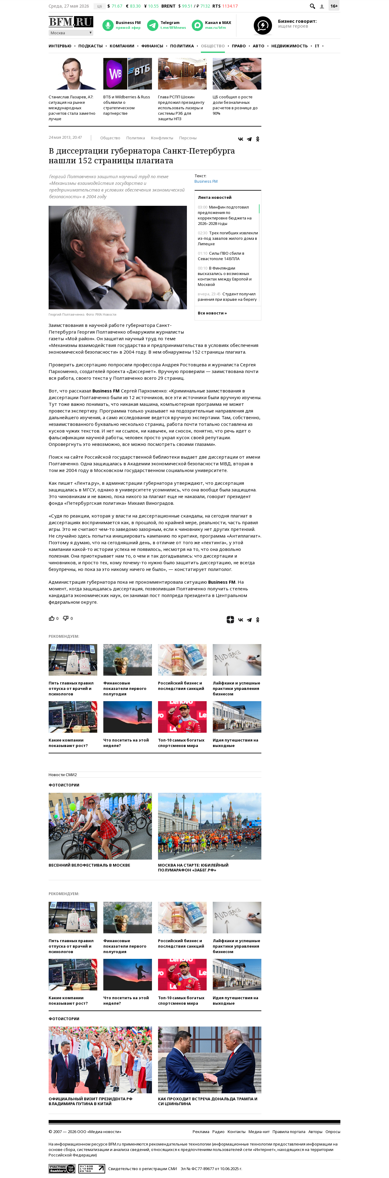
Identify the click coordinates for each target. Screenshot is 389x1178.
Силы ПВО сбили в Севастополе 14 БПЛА (221, 255)
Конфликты (162, 137)
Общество (213, 46)
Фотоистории (64, 785)
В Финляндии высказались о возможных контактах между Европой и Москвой (225, 276)
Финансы (152, 46)
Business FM (206, 181)
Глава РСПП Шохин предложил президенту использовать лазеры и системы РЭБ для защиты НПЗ (181, 107)
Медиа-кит (259, 1131)
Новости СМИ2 (63, 774)
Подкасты (90, 46)
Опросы (332, 1131)
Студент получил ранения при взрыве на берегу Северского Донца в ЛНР (227, 299)
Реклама (201, 1131)
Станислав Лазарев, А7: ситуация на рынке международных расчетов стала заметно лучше (72, 107)
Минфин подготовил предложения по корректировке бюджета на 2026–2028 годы (225, 215)
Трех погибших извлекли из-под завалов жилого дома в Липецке (228, 238)
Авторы (315, 1131)
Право (239, 46)
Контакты (237, 1131)
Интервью (60, 46)
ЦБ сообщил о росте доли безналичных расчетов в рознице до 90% (235, 105)
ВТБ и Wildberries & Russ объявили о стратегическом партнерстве (126, 105)
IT (317, 46)
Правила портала (289, 1131)
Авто (258, 46)
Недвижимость (289, 46)
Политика (182, 46)
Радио (218, 1131)
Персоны (188, 137)
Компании (122, 46)
